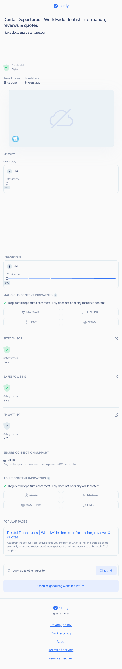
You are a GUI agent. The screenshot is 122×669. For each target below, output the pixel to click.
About (61, 641)
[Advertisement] (61, 47)
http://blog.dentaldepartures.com (24, 32)
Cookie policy (61, 633)
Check (106, 570)
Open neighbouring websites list (61, 586)
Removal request (61, 658)
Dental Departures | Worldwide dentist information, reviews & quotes (58, 534)
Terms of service (61, 650)
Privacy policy (61, 625)
